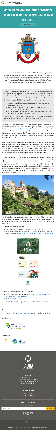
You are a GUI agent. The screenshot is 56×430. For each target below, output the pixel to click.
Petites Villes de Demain (27, 129)
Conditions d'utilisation (37, 427)
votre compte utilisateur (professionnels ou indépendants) (36, 233)
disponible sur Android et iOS (34, 229)
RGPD (46, 427)
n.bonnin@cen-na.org (23, 313)
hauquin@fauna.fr (18, 298)
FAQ (19, 427)
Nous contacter (28, 391)
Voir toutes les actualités (28, 24)
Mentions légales (25, 427)
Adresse (28, 375)
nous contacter (43, 302)
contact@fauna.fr (28, 393)
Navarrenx (5, 125)
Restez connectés (28, 402)
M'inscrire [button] (50, 408)
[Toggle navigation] (52, 3)
